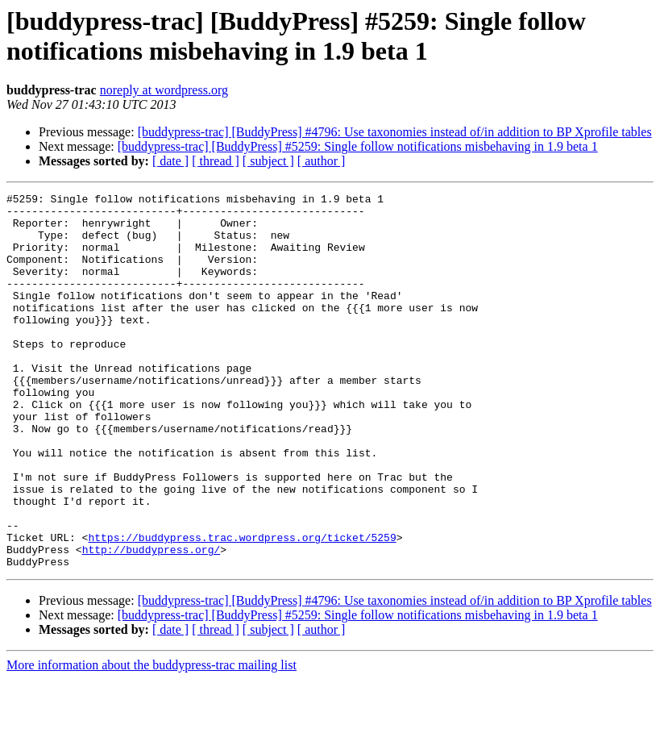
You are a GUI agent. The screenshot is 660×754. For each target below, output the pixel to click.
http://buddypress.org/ (151, 621)
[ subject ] (268, 161)
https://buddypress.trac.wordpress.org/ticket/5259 (242, 607)
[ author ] (321, 161)
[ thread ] (215, 161)
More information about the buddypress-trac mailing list (151, 740)
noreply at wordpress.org (164, 90)
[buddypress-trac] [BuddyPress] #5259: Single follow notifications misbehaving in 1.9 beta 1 (358, 146)
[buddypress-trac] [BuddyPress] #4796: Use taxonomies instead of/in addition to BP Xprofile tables (395, 132)
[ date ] (170, 161)
